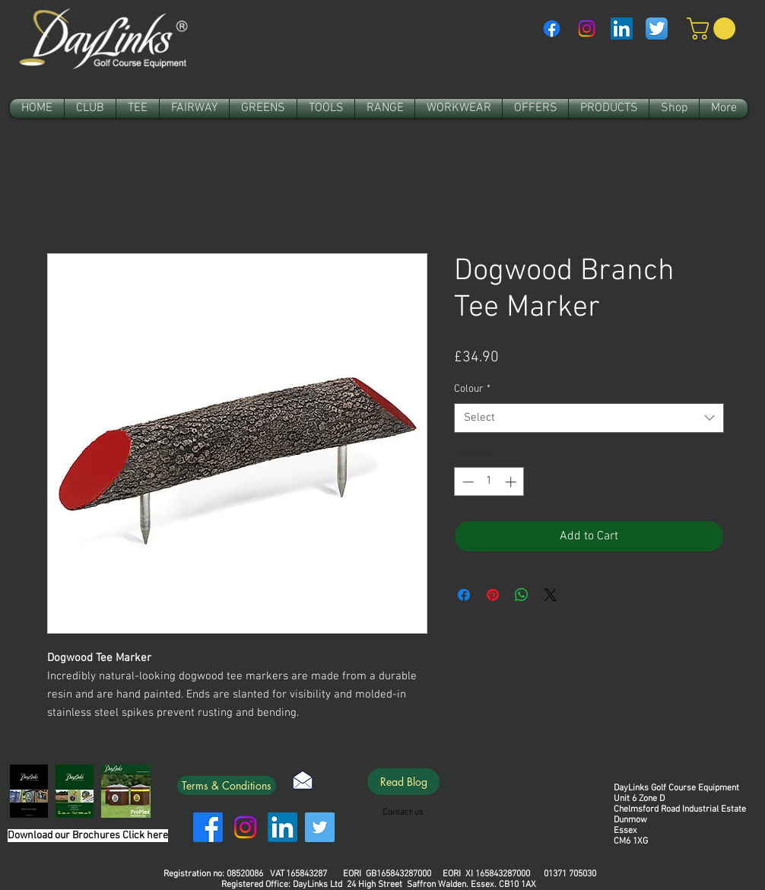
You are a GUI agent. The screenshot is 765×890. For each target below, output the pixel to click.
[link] (714, 28)
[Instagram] (587, 28)
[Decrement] (466, 482)
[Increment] (512, 482)
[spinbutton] (489, 482)
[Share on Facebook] (464, 595)
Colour (472, 389)
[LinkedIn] (282, 827)
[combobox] (589, 418)
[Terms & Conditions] (226, 785)
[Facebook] (552, 28)
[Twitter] (320, 827)
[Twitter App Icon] (657, 28)
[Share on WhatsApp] (522, 595)
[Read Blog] (403, 781)
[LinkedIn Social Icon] (622, 28)
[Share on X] (550, 595)
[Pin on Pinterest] (493, 595)
